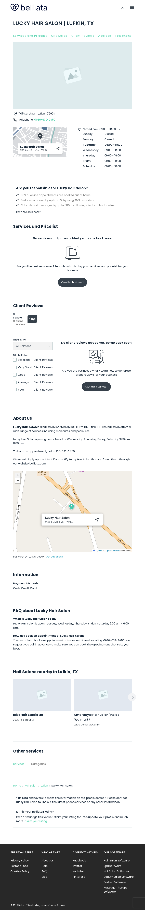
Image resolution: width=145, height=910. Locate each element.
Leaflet (97, 551)
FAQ (44, 871)
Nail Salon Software (116, 871)
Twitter (77, 866)
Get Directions (54, 556)
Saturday (89, 166)
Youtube (78, 871)
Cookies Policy (19, 871)
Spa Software (113, 866)
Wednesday (91, 150)
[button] (72, 507)
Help (45, 866)
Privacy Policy (19, 860)
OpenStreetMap (113, 551)
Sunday (88, 134)
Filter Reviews (20, 339)
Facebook (79, 860)
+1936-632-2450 (44, 120)
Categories (38, 764)
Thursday (89, 155)
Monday (88, 139)
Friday (87, 161)
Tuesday (89, 145)
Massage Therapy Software (115, 890)
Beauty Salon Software (119, 877)
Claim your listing (35, 821)
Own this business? (28, 212)
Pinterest (79, 877)
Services (18, 764)
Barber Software (115, 882)
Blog (44, 877)
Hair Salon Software (117, 860)
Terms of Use (19, 866)
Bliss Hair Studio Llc (28, 715)
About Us (48, 860)
